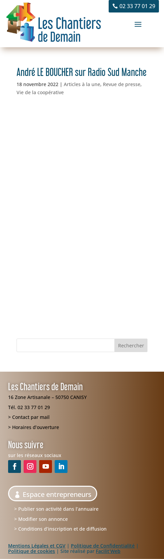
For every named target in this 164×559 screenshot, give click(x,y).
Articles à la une (82, 84)
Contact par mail (31, 417)
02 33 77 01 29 (137, 6)
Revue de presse (121, 84)
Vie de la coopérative (40, 92)
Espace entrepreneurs (57, 494)
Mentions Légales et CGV (36, 545)
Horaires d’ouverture (35, 427)
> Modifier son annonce (41, 519)
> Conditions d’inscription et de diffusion (60, 529)
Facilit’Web (108, 551)
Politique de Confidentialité (103, 545)
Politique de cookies (31, 551)
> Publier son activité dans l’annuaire (56, 509)
